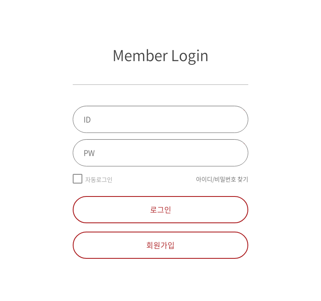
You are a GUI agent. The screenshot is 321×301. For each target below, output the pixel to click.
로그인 (160, 209)
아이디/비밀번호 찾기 (222, 179)
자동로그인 (98, 179)
